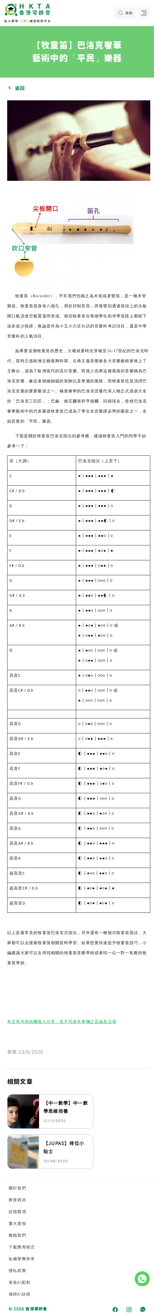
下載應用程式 (22, 1247)
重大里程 (17, 1223)
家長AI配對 (19, 1282)
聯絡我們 (17, 1235)
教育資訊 (17, 1200)
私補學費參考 (22, 1259)
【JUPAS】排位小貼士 (63, 1147)
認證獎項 (17, 1211)
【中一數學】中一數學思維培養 (65, 1106)
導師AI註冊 (19, 1294)
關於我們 (17, 1188)
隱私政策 (17, 1270)
